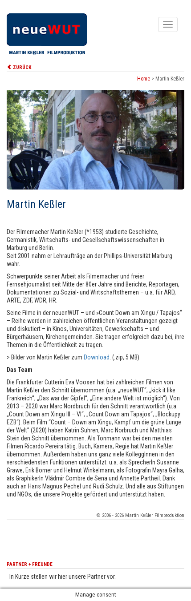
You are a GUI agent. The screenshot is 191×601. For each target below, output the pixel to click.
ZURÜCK (19, 67)
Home (143, 79)
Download (97, 357)
